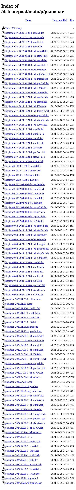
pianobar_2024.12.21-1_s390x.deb (22, 473)
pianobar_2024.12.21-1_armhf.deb (22, 455)
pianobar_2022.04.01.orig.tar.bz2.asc (23, 391)
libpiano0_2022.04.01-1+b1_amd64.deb (25, 184)
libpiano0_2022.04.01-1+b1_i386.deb (24, 202)
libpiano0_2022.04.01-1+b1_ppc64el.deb (25, 216)
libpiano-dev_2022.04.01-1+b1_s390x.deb (26, 88)
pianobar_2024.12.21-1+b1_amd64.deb (24, 395)
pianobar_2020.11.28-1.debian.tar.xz (23, 299)
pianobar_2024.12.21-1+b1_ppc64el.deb (25, 418)
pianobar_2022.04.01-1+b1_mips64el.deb (26, 359)
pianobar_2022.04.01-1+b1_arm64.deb (24, 340)
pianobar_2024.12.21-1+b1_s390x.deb (24, 427)
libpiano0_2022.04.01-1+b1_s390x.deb (24, 221)
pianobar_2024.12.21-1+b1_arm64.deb (24, 400)
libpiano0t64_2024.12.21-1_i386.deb (23, 281)
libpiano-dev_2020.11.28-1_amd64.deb (24, 33)
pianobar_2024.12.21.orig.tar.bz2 (21, 478)
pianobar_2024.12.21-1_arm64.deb (22, 446)
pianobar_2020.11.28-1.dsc (18, 303)
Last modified (60, 20)
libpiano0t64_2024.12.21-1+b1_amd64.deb (26, 225)
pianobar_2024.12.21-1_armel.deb (22, 450)
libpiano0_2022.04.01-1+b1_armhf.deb (24, 198)
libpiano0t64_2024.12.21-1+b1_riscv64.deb (27, 253)
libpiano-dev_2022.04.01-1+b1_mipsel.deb (26, 78)
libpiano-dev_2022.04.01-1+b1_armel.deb (26, 60)
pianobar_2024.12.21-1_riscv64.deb (23, 469)
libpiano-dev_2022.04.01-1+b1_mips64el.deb (27, 74)
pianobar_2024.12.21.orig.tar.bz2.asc (23, 483)
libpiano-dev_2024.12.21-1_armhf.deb (24, 143)
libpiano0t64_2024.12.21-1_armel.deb (24, 271)
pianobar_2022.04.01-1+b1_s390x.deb (24, 372)
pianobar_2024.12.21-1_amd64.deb (22, 441)
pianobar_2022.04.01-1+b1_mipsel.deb (24, 363)
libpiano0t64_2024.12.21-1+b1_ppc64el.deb (27, 248)
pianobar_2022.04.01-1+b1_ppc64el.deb (25, 368)
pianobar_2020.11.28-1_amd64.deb (22, 308)
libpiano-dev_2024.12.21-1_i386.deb (23, 147)
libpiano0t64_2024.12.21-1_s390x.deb (24, 294)
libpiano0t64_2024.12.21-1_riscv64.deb (25, 290)
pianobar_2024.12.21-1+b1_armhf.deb (24, 405)
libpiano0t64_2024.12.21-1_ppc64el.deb (25, 285)
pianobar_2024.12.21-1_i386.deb (21, 460)
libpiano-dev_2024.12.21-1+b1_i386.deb (25, 106)
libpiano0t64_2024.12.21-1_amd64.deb (24, 262)
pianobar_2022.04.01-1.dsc (18, 382)
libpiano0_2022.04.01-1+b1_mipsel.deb (25, 212)
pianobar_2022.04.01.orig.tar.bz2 (21, 386)
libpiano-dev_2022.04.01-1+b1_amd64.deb (26, 51)
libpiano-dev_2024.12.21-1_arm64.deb (24, 134)
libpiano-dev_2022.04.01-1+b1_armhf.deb (26, 65)
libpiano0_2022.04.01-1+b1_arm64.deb (25, 189)
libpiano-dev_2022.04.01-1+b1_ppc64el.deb (27, 83)
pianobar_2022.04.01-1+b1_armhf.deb (24, 349)
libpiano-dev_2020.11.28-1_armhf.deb (24, 42)
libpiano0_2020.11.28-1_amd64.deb (23, 166)
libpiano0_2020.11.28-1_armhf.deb (22, 175)
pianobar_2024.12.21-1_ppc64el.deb (23, 464)
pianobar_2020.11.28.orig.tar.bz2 (21, 326)
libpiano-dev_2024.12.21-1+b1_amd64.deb (26, 92)
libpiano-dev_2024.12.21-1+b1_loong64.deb (27, 111)
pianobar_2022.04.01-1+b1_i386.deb (23, 354)
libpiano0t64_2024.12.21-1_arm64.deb (24, 267)
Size (72, 20)
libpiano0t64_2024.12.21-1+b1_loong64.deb (27, 244)
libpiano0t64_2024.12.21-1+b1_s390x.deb (26, 258)
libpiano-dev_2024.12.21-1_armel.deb (24, 138)
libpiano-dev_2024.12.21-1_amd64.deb (24, 129)
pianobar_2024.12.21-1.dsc (18, 437)
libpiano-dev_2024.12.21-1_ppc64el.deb (25, 152)
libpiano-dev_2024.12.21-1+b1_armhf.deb (26, 101)
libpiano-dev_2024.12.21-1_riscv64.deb (25, 157)
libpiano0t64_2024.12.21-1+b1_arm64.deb (26, 230)
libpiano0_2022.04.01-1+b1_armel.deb (24, 193)
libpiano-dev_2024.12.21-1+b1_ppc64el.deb (27, 115)
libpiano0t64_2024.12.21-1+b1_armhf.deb (26, 235)
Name (28, 20)
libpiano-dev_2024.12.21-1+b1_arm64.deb (26, 97)
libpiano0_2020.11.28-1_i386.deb (22, 179)
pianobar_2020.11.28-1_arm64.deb (22, 313)
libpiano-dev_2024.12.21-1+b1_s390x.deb (26, 124)
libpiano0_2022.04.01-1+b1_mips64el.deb (26, 207)
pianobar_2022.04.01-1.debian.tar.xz (23, 377)
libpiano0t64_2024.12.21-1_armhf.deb (24, 276)
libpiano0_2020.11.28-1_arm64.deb (23, 170)
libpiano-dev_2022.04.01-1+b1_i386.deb (25, 69)
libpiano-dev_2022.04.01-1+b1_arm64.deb (26, 55)
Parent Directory (13, 28)
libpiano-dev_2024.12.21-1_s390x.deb (24, 161)
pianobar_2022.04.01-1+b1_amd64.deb (24, 336)
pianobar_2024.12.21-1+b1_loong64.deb (25, 414)
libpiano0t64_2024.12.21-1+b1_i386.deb (25, 239)
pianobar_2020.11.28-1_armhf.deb (22, 317)
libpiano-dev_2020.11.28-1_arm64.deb (24, 37)
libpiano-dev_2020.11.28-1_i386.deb (23, 46)
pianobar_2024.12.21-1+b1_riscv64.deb (25, 423)
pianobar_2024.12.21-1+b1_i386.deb (23, 409)
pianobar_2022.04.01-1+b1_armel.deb (24, 345)
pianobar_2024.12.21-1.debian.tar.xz (23, 432)
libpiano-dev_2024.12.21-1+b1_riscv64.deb (27, 120)
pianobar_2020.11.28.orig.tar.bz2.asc (23, 331)
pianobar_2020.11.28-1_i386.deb (21, 322)
